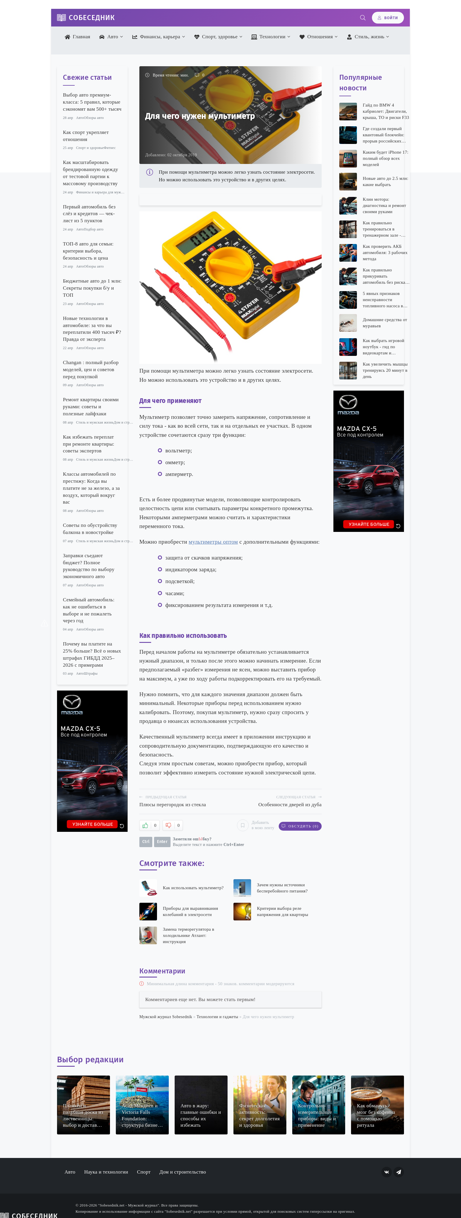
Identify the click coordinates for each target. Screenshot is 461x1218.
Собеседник (92, 18)
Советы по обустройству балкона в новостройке (90, 528)
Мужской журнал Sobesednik (165, 1017)
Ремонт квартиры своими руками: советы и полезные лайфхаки (91, 406)
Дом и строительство (130, 422)
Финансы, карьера (156, 36)
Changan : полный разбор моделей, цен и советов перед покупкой (91, 369)
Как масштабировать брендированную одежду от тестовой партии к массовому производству (90, 173)
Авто (108, 36)
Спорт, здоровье (216, 36)
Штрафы (91, 673)
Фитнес (110, 148)
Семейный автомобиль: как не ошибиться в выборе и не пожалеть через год (89, 610)
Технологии (268, 36)
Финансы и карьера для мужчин (101, 192)
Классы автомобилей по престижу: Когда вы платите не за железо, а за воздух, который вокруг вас (91, 488)
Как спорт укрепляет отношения (86, 136)
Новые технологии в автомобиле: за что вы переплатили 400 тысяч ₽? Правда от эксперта (92, 329)
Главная (77, 36)
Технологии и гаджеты (217, 1017)
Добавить (254, 825)
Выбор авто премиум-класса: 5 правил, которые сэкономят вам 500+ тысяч (92, 102)
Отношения (316, 36)
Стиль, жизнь (366, 36)
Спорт (144, 1172)
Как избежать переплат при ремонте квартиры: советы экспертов (88, 444)
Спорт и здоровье (90, 148)
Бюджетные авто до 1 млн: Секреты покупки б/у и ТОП (92, 288)
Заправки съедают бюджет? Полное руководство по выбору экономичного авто (88, 566)
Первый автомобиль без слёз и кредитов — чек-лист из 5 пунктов (89, 214)
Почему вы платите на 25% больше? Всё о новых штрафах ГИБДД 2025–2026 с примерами (92, 654)
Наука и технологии (106, 1172)
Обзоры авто (94, 118)
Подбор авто (93, 229)
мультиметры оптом (213, 542)
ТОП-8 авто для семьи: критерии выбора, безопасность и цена (88, 251)
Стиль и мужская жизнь (95, 422)
